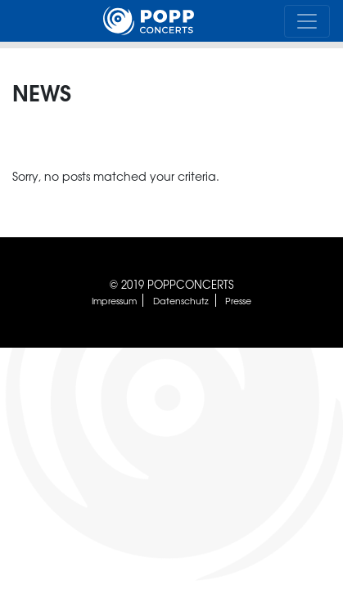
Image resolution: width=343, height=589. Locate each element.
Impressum (114, 300)
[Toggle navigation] (307, 21)
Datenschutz (181, 300)
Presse (238, 300)
